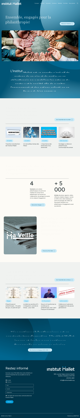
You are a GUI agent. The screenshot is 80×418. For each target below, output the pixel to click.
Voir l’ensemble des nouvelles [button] (63, 119)
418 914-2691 (70, 378)
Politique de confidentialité (18, 415)
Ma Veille (9, 380)
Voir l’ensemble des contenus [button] (63, 280)
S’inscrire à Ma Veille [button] (48, 251)
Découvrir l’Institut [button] (66, 23)
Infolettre (9, 382)
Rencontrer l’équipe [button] (37, 205)
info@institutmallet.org (67, 380)
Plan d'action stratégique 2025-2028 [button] (38, 350)
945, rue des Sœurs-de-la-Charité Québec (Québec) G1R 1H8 (64, 375)
